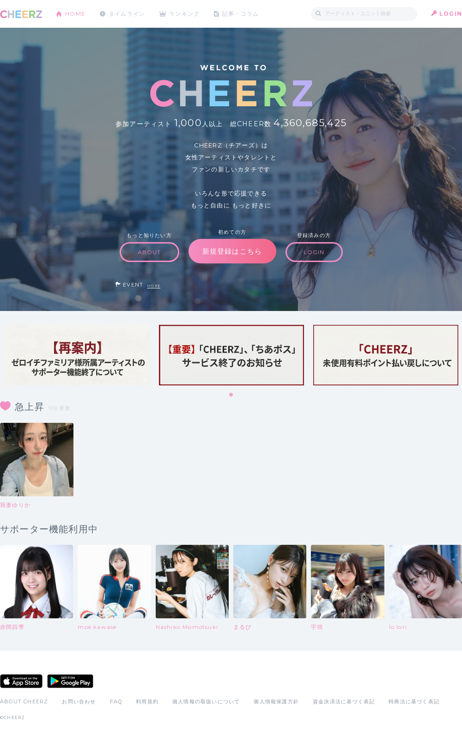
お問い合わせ (79, 701)
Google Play (70, 681)
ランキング (185, 13)
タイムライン (127, 13)
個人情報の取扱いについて (206, 701)
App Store (21, 681)
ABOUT (149, 252)
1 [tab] (231, 395)
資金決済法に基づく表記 (344, 701)
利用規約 (147, 701)
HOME (75, 13)
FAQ (116, 701)
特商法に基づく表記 (414, 701)
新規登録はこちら (232, 251)
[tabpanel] (77, 355)
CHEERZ (21, 14)
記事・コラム (241, 13)
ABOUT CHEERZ (24, 701)
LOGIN (450, 13)
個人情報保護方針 (276, 701)
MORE (153, 286)
